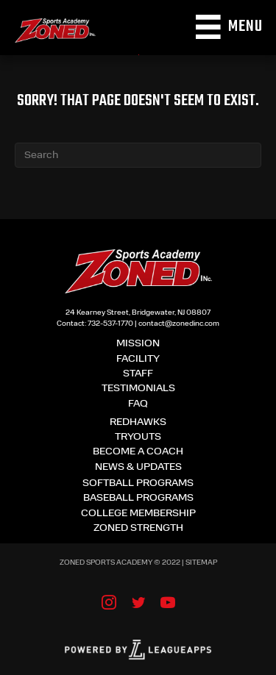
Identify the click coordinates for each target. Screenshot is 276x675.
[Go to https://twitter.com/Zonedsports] (138, 604)
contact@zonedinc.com (178, 324)
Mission (138, 343)
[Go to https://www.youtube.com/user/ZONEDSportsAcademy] (167, 604)
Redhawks (138, 422)
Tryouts (138, 437)
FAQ (138, 404)
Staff (138, 373)
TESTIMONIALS (138, 388)
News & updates (138, 467)
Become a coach (138, 451)
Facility (138, 359)
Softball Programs (138, 483)
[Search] (138, 155)
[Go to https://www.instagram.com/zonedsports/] (109, 604)
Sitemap (201, 563)
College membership (138, 513)
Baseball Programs (138, 498)
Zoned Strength (138, 528)
